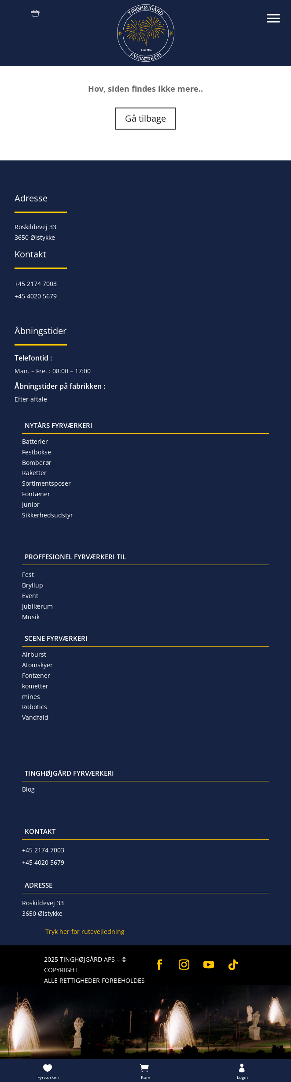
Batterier (35, 441)
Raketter (34, 472)
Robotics (34, 707)
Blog (28, 789)
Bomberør (37, 462)
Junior (31, 504)
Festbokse (36, 452)
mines (31, 696)
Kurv (145, 1077)
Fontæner (36, 494)
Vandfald (35, 717)
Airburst (34, 654)
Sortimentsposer (46, 483)
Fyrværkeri (48, 1077)
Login (242, 1077)
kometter (35, 686)
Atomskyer (37, 665)
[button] (278, 13)
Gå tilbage (145, 118)
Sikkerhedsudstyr (47, 515)
